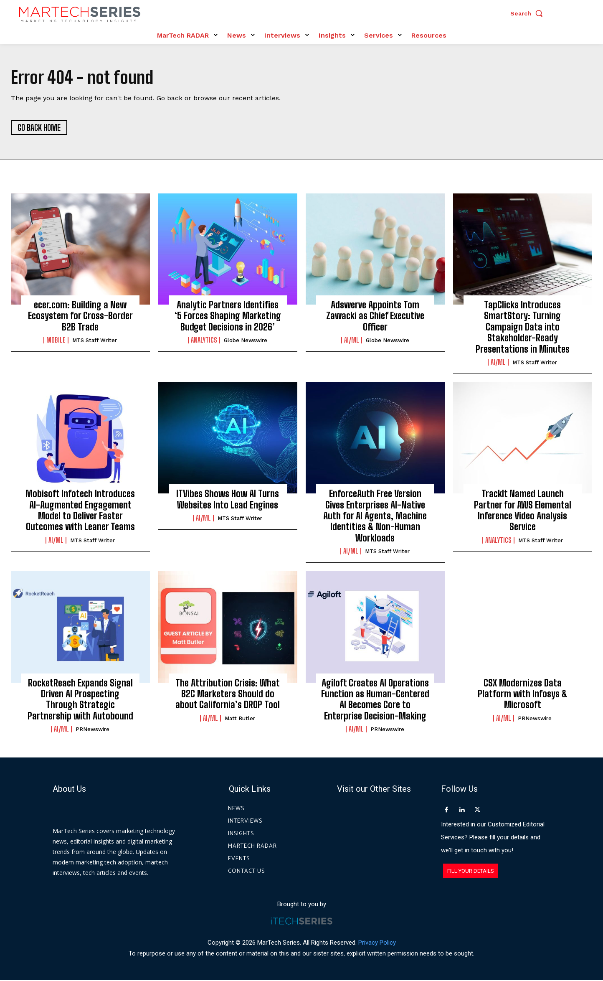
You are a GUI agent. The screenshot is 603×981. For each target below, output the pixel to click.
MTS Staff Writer (94, 341)
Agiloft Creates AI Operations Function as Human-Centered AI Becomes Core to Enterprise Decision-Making (375, 700)
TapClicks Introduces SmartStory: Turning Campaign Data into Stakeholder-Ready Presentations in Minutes (523, 327)
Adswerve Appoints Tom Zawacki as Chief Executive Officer (375, 316)
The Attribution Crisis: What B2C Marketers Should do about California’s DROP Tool (227, 694)
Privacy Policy (377, 943)
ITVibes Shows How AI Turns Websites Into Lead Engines (227, 500)
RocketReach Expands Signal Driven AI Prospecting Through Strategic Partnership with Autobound (80, 700)
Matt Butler (240, 719)
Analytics (204, 341)
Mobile (56, 341)
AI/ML (351, 341)
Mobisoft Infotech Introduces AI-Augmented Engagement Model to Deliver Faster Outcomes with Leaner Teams (80, 511)
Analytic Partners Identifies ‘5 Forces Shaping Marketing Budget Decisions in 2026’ (228, 316)
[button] (528, 13)
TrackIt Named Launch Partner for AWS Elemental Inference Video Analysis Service (522, 511)
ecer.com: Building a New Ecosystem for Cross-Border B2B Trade (80, 316)
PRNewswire (92, 730)
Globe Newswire (245, 341)
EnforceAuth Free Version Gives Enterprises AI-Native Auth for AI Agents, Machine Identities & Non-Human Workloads (375, 516)
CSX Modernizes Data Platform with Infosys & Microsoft (523, 694)
